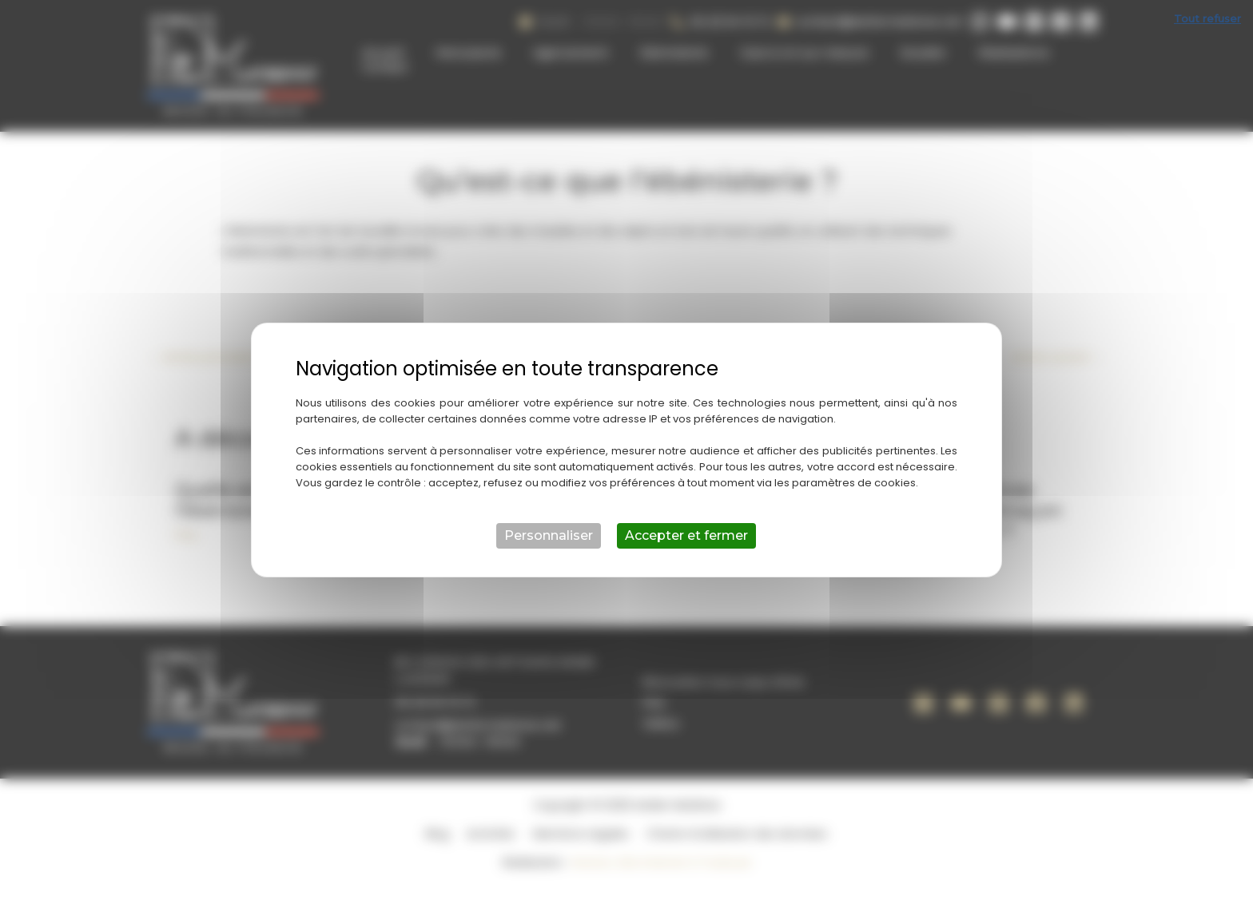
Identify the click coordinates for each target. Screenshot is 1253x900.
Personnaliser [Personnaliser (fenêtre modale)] (548, 535)
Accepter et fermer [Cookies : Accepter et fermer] (686, 535)
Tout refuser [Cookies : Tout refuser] (1207, 18)
